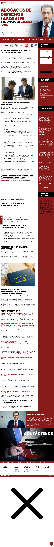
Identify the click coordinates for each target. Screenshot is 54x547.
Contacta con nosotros (48, 0)
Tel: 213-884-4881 (6, 475)
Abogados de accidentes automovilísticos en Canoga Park (45, 90)
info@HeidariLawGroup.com (6, 478)
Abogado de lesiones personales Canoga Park (44, 87)
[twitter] (5, 482)
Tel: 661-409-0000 (37, 475)
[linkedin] (4, 482)
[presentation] (47, 68)
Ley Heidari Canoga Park (44, 83)
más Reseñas (46, 187)
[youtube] (8, 482)
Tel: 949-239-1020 (16, 475)
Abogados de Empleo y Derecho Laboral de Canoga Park (45, 101)
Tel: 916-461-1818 (27, 475)
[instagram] (2, 482)
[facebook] (1, 482)
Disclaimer (4, 483)
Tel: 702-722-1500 (48, 474)
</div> (7, 543)
